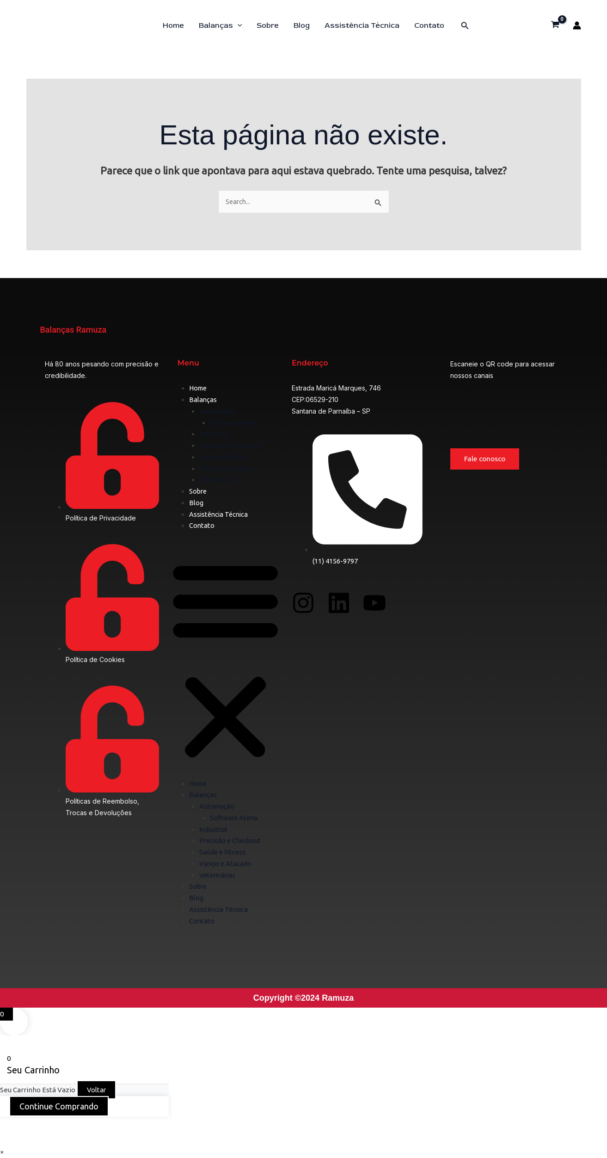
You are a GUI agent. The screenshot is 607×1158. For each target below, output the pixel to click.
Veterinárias (219, 480)
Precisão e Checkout (231, 446)
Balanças (220, 25)
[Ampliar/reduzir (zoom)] (14, 1125)
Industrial (214, 434)
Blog (302, 25)
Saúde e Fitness (223, 457)
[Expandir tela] (43, 1125)
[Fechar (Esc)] (101, 1125)
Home (173, 25)
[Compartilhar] (72, 1125)
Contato (429, 25)
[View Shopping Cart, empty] (555, 25)
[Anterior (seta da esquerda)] (14, 1140)
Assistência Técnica (362, 25)
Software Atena (235, 423)
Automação (217, 411)
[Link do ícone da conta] (577, 25)
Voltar (96, 1090)
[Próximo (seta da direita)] (43, 1140)
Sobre (268, 25)
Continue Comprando (58, 1106)
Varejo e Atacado (226, 468)
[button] (237, 25)
